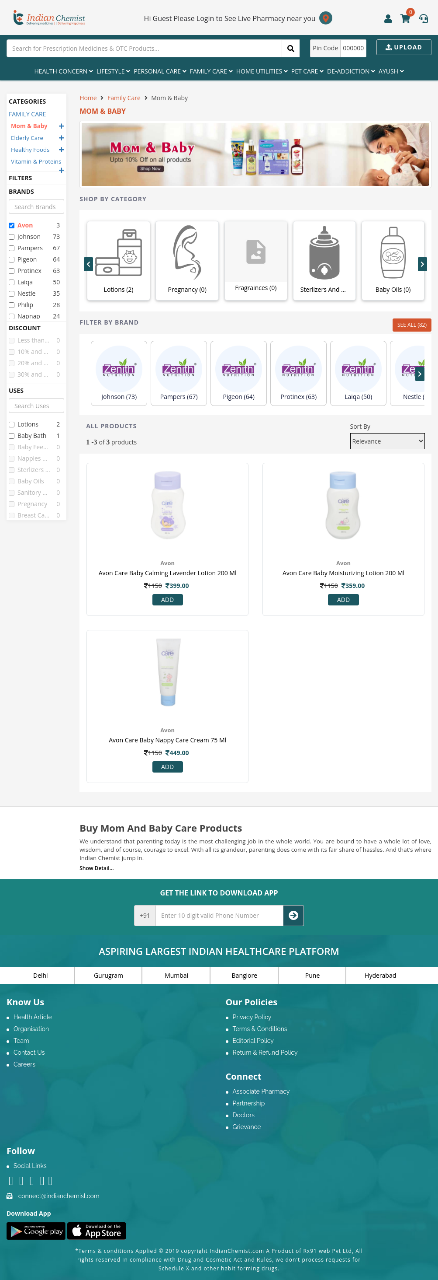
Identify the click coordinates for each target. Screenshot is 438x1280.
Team (21, 1040)
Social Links (30, 1165)
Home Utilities (262, 71)
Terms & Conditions (260, 1028)
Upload (404, 47)
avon (21, 225)
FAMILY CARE (27, 114)
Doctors (244, 1115)
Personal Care (160, 71)
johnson (25, 236)
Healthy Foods (30, 150)
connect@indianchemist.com (59, 1196)
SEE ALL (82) (412, 325)
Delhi (40, 975)
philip (21, 305)
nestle (22, 293)
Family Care (211, 71)
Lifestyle (113, 71)
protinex (25, 270)
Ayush (391, 71)
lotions (23, 424)
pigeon (23, 259)
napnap (24, 316)
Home (88, 98)
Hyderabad (380, 975)
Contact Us (29, 1052)
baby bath (27, 435)
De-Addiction (351, 71)
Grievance (247, 1126)
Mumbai (176, 975)
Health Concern (63, 71)
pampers (26, 248)
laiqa (21, 282)
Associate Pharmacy (261, 1091)
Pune (312, 975)
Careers (24, 1064)
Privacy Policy (252, 1017)
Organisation (31, 1028)
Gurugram (108, 975)
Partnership (249, 1103)
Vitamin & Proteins (36, 161)
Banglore (245, 975)
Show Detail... (96, 868)
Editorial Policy (253, 1040)
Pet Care (307, 71)
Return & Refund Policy (265, 1052)
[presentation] (88, 264)
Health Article (33, 1017)
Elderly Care (27, 138)
